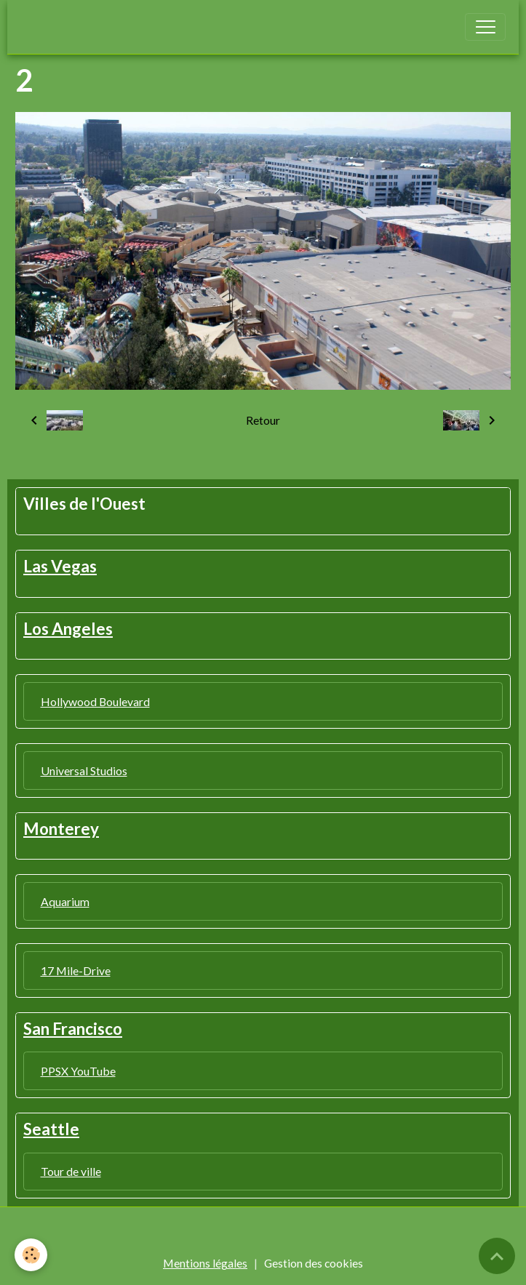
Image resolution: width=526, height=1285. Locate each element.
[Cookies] (31, 1254)
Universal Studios (84, 770)
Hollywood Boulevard (95, 701)
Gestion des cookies (313, 1263)
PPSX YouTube (78, 1071)
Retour (263, 420)
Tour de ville (71, 1171)
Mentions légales (205, 1263)
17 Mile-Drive (76, 970)
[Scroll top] (497, 1256)
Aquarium (65, 901)
